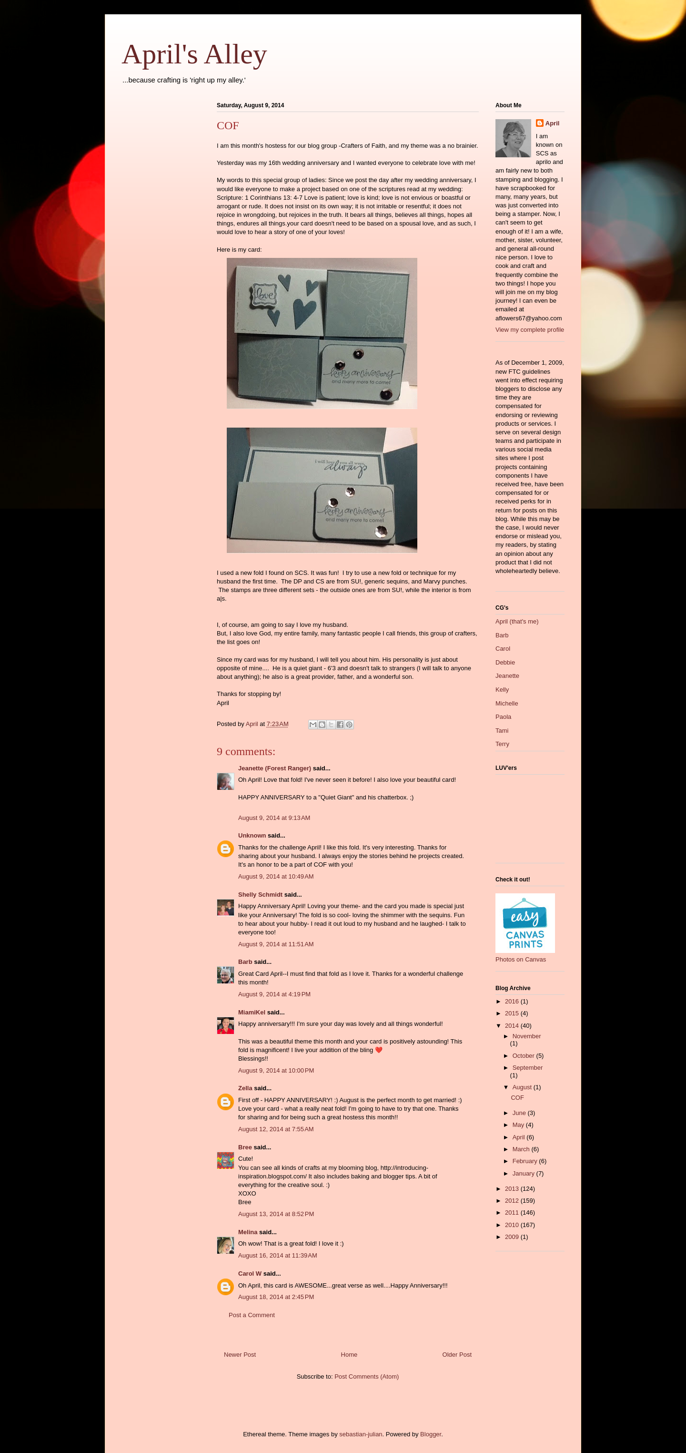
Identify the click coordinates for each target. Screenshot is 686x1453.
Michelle (506, 703)
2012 (513, 1200)
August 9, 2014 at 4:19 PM (274, 994)
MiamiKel (251, 1012)
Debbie (505, 662)
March (522, 1149)
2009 (513, 1236)
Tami (501, 730)
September (528, 1067)
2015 (513, 1013)
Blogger (430, 1434)
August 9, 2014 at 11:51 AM (276, 944)
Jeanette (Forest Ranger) (275, 768)
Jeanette (507, 675)
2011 (513, 1212)
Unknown (252, 835)
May (519, 1124)
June (520, 1112)
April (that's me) (517, 621)
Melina (247, 1232)
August (523, 1087)
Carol (502, 648)
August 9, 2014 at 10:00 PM (276, 1070)
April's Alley (194, 54)
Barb (245, 961)
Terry (502, 743)
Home (349, 1354)
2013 (513, 1188)
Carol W (250, 1273)
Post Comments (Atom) (366, 1376)
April (552, 123)
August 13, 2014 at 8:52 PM (276, 1214)
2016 (513, 1001)
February (526, 1161)
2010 (513, 1224)
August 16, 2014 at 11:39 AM (277, 1255)
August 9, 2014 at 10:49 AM (276, 876)
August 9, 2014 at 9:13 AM (274, 817)
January (524, 1173)
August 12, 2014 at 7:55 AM (276, 1129)
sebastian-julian (360, 1434)
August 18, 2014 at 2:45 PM (276, 1296)
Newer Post (240, 1354)
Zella (245, 1088)
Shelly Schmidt (260, 894)
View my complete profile (529, 329)
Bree (245, 1147)
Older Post (457, 1354)
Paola (503, 716)
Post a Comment (252, 1315)
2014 (513, 1025)
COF (517, 1097)
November (527, 1036)
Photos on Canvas (520, 959)
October (524, 1055)
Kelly (502, 689)
